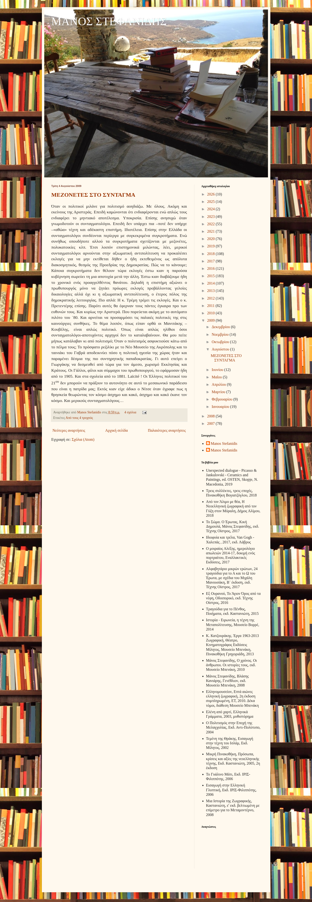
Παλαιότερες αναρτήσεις (167, 430)
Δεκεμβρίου (221, 327)
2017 (211, 261)
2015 (211, 276)
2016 (211, 268)
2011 (211, 306)
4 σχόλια (130, 412)
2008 (211, 416)
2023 (211, 217)
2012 (211, 298)
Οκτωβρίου (221, 342)
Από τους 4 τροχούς (79, 418)
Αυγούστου (221, 349)
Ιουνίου (218, 370)
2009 (211, 320)
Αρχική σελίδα (116, 430)
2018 (211, 254)
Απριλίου (219, 384)
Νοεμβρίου (220, 334)
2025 (211, 202)
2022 (211, 224)
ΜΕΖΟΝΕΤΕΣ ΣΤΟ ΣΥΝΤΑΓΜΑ (93, 195)
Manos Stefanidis (89, 412)
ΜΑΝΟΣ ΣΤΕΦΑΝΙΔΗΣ (109, 21)
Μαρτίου (219, 392)
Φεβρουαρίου (222, 399)
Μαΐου (217, 377)
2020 (211, 239)
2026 (211, 194)
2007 (211, 423)
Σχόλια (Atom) (83, 439)
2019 (211, 246)
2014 (211, 283)
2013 (211, 291)
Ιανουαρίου (221, 407)
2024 (211, 209)
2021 (211, 231)
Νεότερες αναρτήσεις (69, 430)
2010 (211, 313)
